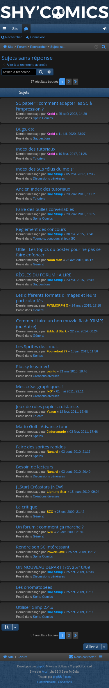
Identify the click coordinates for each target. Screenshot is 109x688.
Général (38, 264)
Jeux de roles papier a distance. (47, 406)
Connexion (38, 37)
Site (15, 29)
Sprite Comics (43, 118)
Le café (38, 416)
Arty (44, 671)
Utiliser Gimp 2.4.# (35, 607)
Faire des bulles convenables (45, 209)
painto (51, 371)
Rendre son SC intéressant (42, 547)
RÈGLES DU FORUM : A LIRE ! (45, 275)
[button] (75, 81)
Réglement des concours (41, 229)
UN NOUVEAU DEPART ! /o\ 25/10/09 (53, 567)
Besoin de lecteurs (34, 467)
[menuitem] (103, 47)
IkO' (50, 391)
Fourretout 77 (57, 351)
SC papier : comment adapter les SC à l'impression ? (54, 105)
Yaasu (51, 411)
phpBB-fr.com (62, 676)
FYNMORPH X (57, 305)
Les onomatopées (34, 587)
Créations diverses (46, 376)
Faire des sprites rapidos (41, 447)
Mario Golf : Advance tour (42, 426)
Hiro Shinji (55, 174)
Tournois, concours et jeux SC (54, 238)
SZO (50, 511)
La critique (26, 507)
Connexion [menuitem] (106, 30)
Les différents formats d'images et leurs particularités (56, 297)
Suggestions (42, 138)
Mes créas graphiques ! (39, 386)
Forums (27, 30)
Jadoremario (56, 431)
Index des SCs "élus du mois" (45, 169)
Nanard (52, 451)
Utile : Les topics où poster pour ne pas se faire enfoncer (58, 252)
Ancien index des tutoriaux (43, 189)
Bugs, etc (25, 129)
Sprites (38, 355)
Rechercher (13, 37)
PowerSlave (56, 552)
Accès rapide (5, 30)
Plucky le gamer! (32, 366)
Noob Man (54, 260)
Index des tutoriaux (36, 149)
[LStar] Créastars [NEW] (39, 487)
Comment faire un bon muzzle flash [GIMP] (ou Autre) (59, 323)
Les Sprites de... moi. (37, 346)
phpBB (41, 666)
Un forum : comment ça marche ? (50, 527)
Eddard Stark (57, 331)
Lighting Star (57, 491)
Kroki (51, 113)
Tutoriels (39, 158)
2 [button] (69, 81)
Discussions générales (49, 178)
